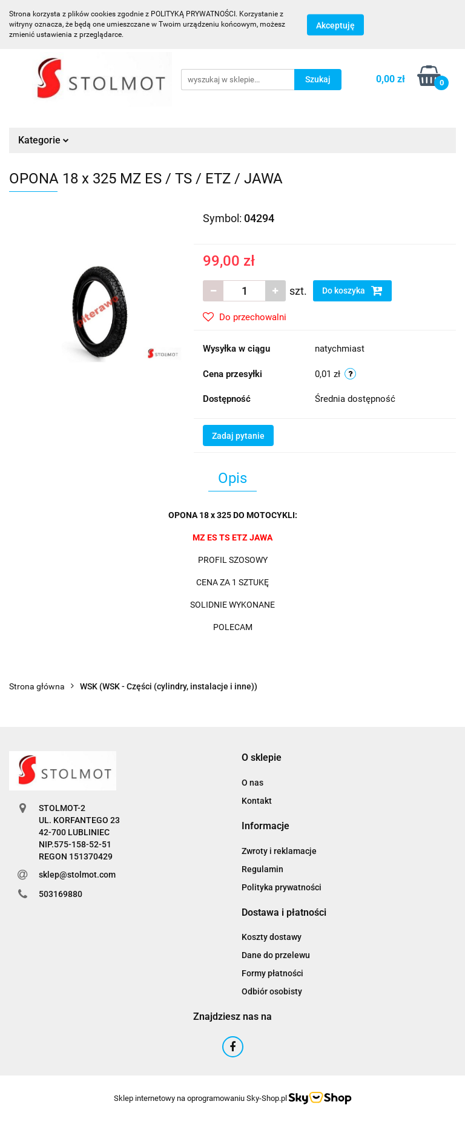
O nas (252, 782)
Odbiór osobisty (272, 991)
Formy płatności (272, 973)
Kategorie (43, 140)
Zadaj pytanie (238, 436)
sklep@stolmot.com (77, 874)
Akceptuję (335, 25)
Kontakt (257, 801)
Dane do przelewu (276, 955)
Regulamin (262, 869)
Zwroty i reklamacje (279, 851)
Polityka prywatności (282, 887)
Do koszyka (352, 290)
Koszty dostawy (272, 937)
